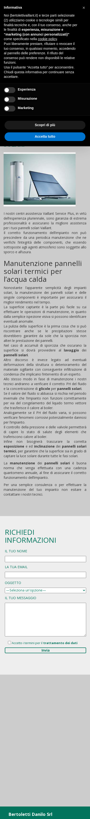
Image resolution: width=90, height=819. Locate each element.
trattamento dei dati (60, 643)
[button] (84, 8)
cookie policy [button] (47, 39)
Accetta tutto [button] (45, 136)
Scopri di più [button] (45, 125)
